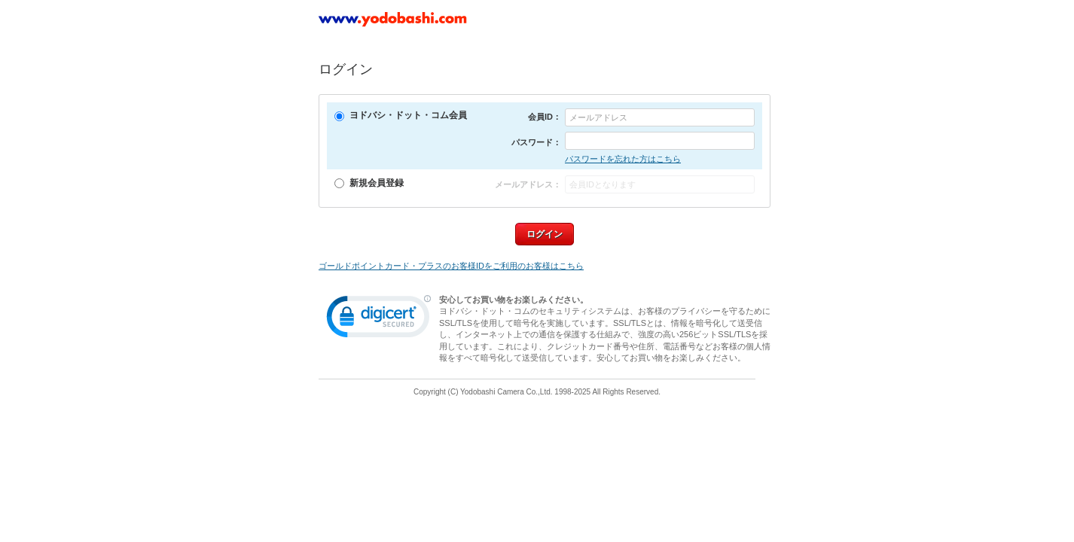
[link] (379, 320)
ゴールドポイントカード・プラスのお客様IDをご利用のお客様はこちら (451, 265)
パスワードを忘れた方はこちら (623, 158)
